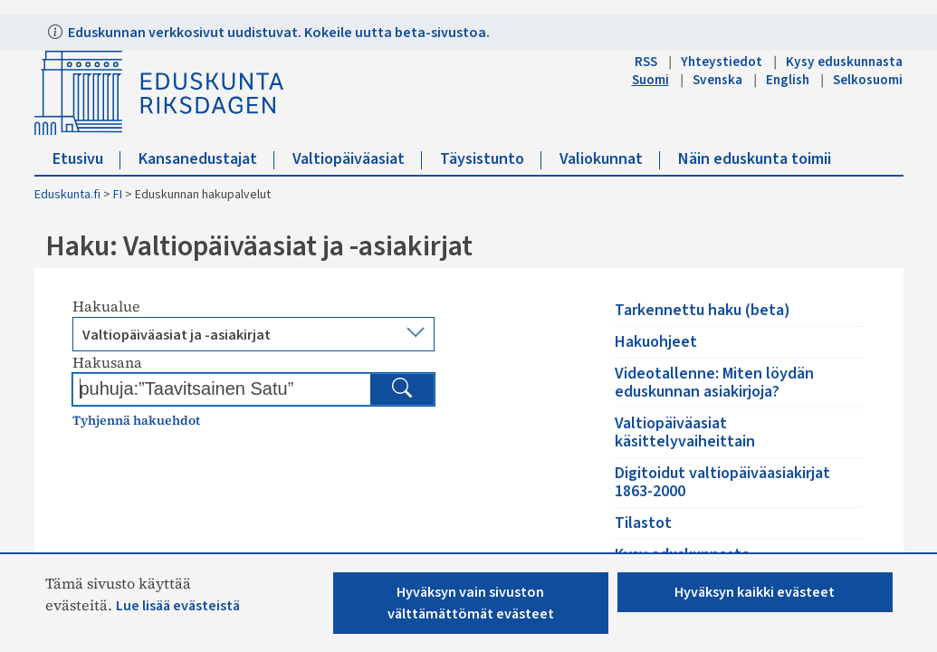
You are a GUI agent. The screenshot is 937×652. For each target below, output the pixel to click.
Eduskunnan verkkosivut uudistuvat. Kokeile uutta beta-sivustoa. (277, 33)
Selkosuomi (868, 80)
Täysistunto (490, 159)
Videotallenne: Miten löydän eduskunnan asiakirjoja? (714, 382)
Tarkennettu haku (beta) (702, 310)
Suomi (650, 80)
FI (117, 195)
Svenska (717, 80)
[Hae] (402, 389)
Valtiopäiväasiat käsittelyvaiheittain (685, 432)
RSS (646, 62)
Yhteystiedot (721, 62)
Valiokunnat (609, 159)
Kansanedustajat (206, 159)
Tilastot (643, 523)
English (787, 80)
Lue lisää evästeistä (178, 606)
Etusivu (86, 159)
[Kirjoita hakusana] (224, 388)
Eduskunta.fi (67, 195)
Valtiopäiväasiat (357, 159)
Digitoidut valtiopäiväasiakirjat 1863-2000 (722, 482)
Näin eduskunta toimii (754, 159)
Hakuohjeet (656, 342)
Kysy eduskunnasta (844, 62)
